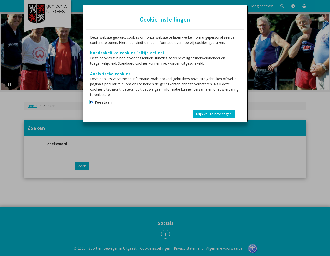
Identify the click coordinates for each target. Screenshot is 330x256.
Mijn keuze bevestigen (214, 114)
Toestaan (103, 102)
